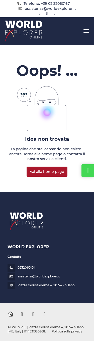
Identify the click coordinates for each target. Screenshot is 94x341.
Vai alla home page (47, 171)
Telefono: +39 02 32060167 (47, 3)
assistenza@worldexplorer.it (50, 8)
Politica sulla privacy (67, 331)
